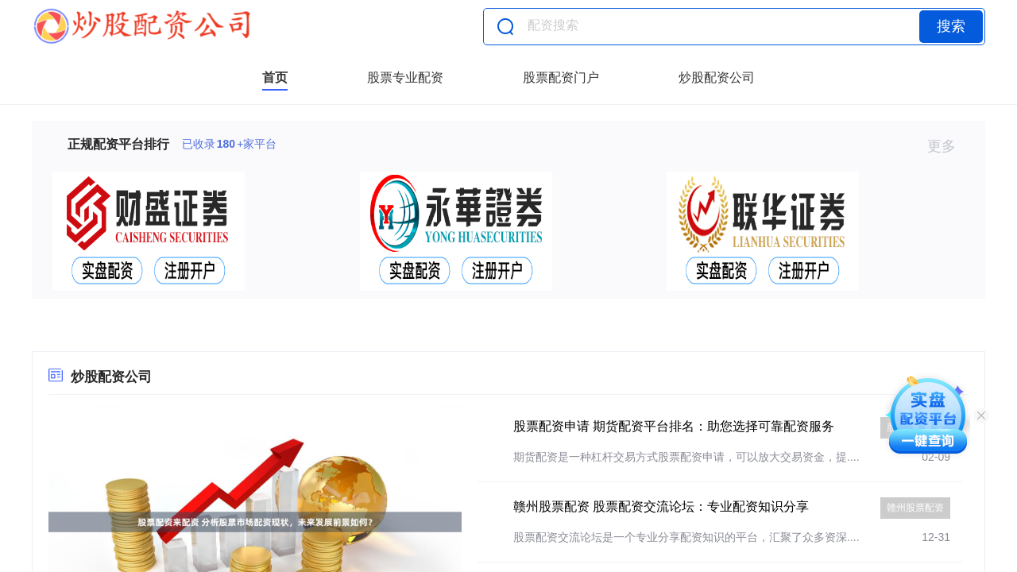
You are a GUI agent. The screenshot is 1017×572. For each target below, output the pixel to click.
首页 (275, 77)
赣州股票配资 (915, 507)
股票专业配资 (405, 77)
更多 (948, 146)
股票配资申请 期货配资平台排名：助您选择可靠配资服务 (673, 426)
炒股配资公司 (717, 77)
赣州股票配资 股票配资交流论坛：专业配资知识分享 (661, 506)
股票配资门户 (561, 77)
